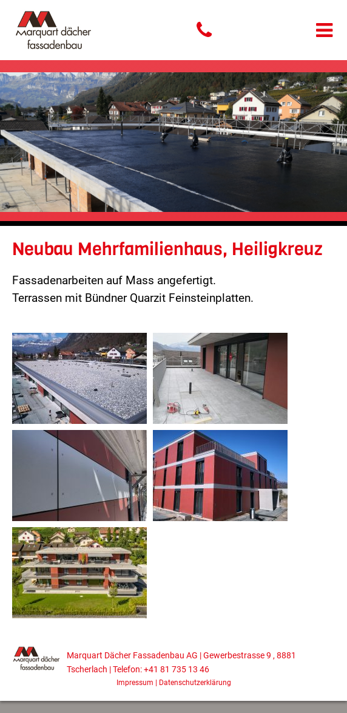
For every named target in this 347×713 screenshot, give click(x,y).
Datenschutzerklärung (195, 682)
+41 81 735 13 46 (176, 669)
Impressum (134, 682)
